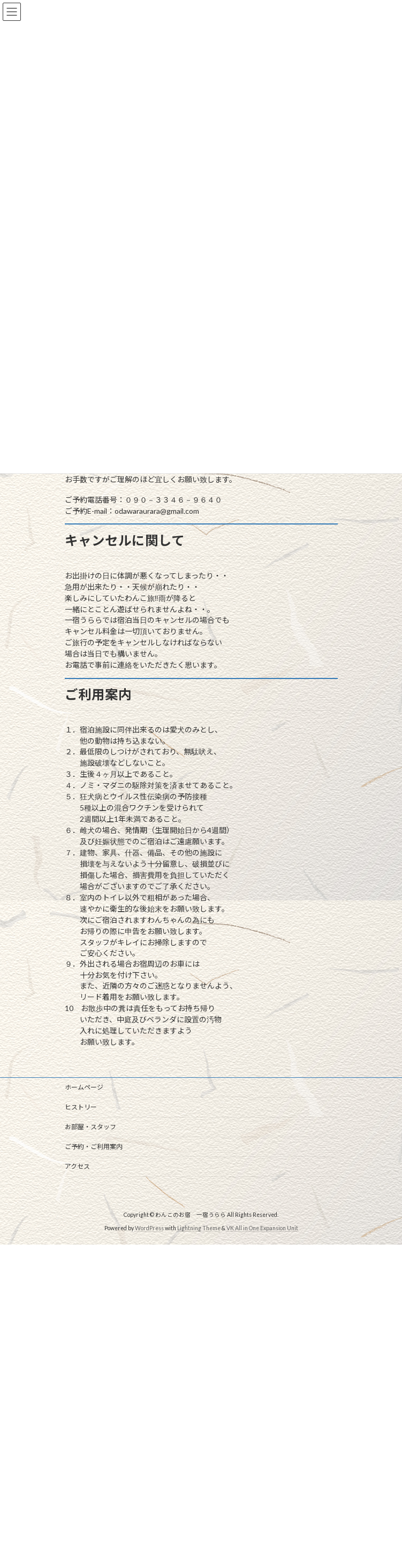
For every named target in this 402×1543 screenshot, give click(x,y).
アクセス (77, 1166)
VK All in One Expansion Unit (262, 1228)
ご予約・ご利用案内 (94, 1147)
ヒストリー (81, 1107)
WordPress (149, 1228)
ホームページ (84, 1087)
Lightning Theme (199, 1228)
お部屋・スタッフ (90, 1127)
